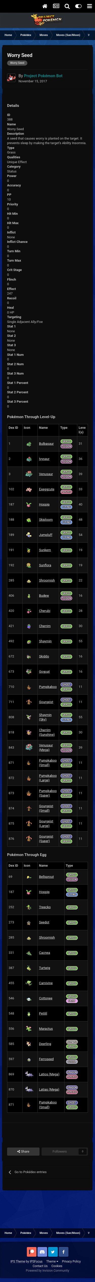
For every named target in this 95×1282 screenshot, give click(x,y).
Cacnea (44, 953)
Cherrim (45, 626)
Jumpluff (45, 535)
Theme (52, 1261)
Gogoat (44, 671)
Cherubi (44, 611)
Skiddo (44, 656)
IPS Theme (17, 1261)
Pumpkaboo (48, 687)
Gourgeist (46, 702)
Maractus (46, 1029)
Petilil (43, 1013)
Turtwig (44, 968)
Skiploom (46, 519)
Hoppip (44, 504)
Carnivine (46, 983)
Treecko (45, 907)
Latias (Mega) (49, 1089)
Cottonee (45, 998)
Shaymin (45, 641)
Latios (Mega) (49, 1074)
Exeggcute (46, 489)
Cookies (56, 1266)
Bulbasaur (46, 443)
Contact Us (40, 1266)
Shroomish (47, 580)
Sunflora (45, 565)
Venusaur (46, 474)
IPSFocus (36, 1261)
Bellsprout (46, 877)
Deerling (45, 1044)
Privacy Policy (71, 1261)
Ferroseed (46, 1059)
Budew (44, 595)
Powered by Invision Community (47, 1270)
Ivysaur (44, 459)
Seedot (44, 922)
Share (23, 1151)
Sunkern (45, 550)
